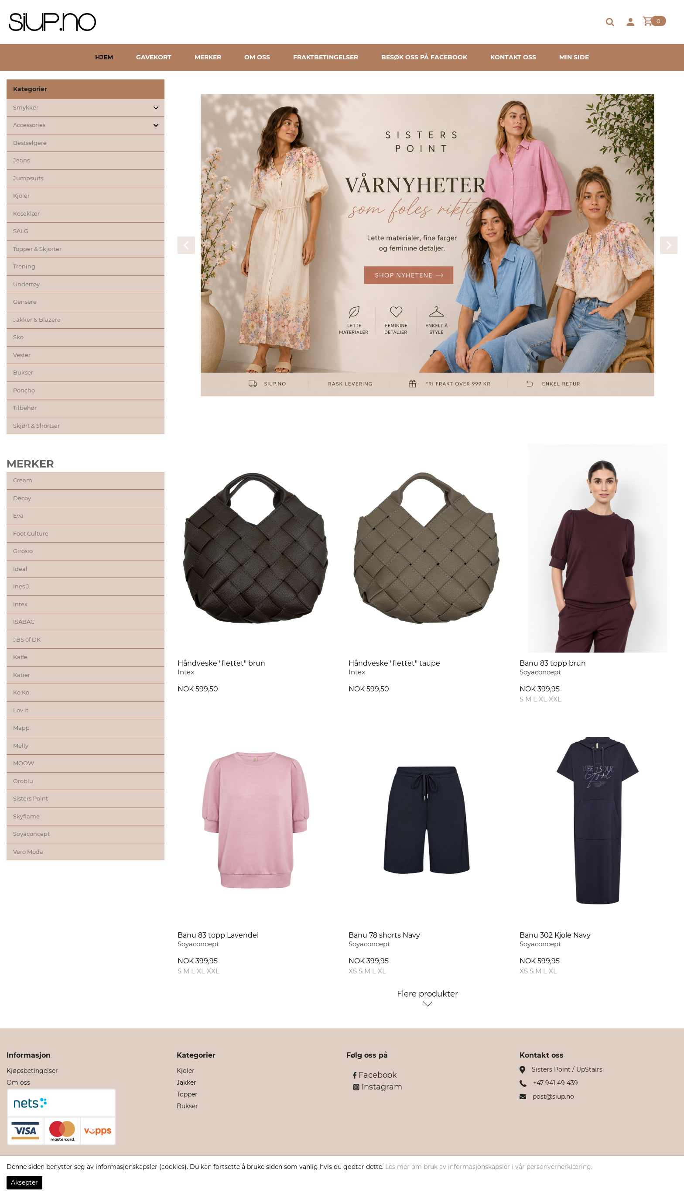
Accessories (29, 124)
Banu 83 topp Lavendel (218, 935)
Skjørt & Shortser (36, 425)
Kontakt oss (513, 57)
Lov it (20, 710)
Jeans (21, 160)
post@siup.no (553, 1096)
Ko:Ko (21, 692)
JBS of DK (27, 639)
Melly (20, 745)
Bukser (23, 372)
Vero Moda (28, 851)
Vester (22, 354)
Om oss (257, 57)
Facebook (375, 1075)
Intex (20, 604)
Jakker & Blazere (37, 319)
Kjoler (21, 195)
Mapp (21, 727)
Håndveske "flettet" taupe (394, 663)
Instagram (377, 1087)
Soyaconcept (31, 833)
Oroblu (23, 780)
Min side (574, 57)
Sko (18, 336)
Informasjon (29, 1055)
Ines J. (22, 586)
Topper (187, 1094)
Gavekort (153, 57)
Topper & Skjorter (37, 248)
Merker (208, 57)
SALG (20, 230)
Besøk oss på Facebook (424, 57)
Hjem (104, 57)
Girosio (23, 550)
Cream (22, 480)
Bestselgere (30, 142)
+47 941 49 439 (555, 1083)
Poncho (24, 390)
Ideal (20, 568)
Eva (18, 515)
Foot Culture (30, 533)
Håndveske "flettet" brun (221, 663)
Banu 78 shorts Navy (384, 935)
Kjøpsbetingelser (32, 1071)
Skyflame (26, 816)
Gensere (25, 301)
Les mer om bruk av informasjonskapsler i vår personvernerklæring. (488, 1167)
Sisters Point (30, 798)
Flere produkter (427, 994)
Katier (21, 674)
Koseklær (26, 213)
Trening (24, 266)
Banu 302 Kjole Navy (555, 935)
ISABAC (23, 621)
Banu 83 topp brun (553, 663)
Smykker (25, 107)
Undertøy (26, 284)
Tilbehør (25, 407)
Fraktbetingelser (325, 57)
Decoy (22, 498)
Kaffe (20, 656)
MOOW (23, 763)
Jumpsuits (28, 178)
